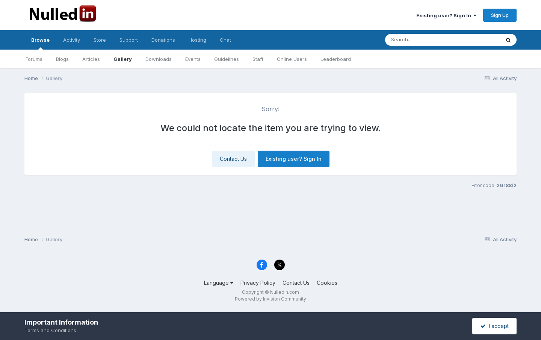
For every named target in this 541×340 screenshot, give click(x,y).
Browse (40, 43)
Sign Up (500, 15)
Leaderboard (335, 59)
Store (100, 40)
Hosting (197, 40)
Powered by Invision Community (270, 299)
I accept (495, 326)
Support (128, 40)
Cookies (327, 283)
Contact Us (233, 159)
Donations (163, 40)
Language (218, 283)
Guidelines (226, 59)
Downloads (158, 59)
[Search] (422, 40)
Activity (71, 40)
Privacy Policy (257, 283)
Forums (34, 59)
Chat (225, 40)
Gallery (122, 59)
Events (193, 59)
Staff (257, 59)
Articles (91, 59)
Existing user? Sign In (446, 15)
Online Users (292, 59)
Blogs (62, 59)
